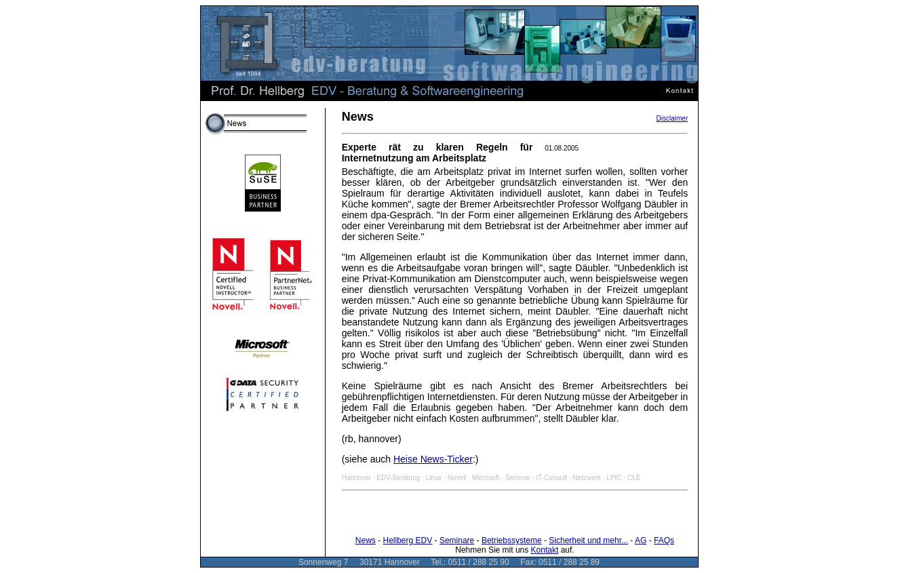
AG (640, 540)
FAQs (664, 540)
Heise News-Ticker (433, 459)
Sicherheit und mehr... (588, 540)
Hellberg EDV (408, 540)
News (365, 540)
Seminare (457, 540)
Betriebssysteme (512, 540)
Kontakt (545, 550)
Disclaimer (672, 118)
